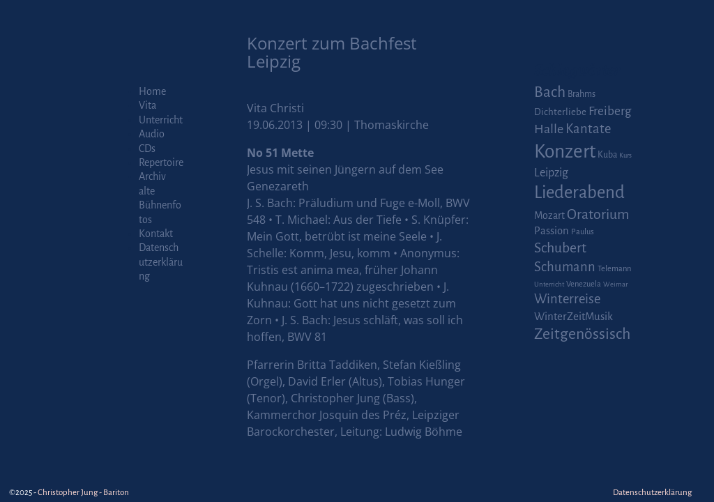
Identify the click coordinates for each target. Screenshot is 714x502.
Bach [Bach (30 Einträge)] (549, 92)
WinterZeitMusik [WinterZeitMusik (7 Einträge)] (573, 316)
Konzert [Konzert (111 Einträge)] (564, 152)
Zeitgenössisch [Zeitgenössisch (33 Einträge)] (582, 334)
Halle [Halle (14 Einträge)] (548, 129)
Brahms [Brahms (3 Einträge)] (581, 94)
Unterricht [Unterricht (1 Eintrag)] (549, 284)
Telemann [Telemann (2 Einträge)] (614, 268)
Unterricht (161, 120)
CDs (147, 148)
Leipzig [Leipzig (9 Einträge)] (551, 172)
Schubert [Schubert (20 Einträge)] (560, 248)
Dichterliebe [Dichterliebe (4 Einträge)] (560, 112)
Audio (152, 133)
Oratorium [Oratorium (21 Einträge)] (598, 214)
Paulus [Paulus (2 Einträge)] (582, 231)
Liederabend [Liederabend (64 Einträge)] (579, 192)
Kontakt (156, 233)
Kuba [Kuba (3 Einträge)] (607, 155)
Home (152, 91)
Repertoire (161, 162)
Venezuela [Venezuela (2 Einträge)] (583, 284)
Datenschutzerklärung (161, 262)
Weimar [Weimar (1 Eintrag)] (615, 284)
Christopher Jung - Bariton (83, 492)
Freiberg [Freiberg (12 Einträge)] (609, 111)
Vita (147, 105)
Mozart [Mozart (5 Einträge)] (549, 215)
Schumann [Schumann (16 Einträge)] (564, 267)
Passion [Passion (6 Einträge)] (551, 230)
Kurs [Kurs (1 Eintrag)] (625, 155)
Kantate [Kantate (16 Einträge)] (588, 129)
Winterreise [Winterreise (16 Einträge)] (567, 299)
